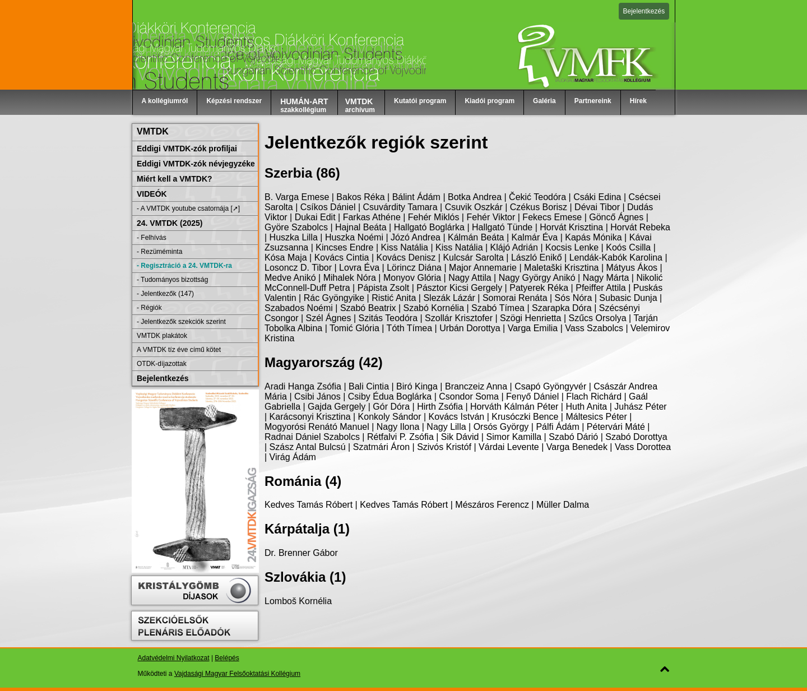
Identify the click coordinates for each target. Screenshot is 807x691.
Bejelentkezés (644, 11)
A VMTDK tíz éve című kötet (179, 350)
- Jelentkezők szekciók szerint (181, 322)
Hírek (638, 101)
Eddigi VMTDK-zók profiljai (187, 148)
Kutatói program (420, 101)
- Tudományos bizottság (172, 280)
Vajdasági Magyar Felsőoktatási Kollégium (237, 674)
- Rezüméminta (159, 252)
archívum (360, 105)
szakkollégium (304, 105)
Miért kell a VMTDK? (174, 178)
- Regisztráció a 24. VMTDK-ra (184, 266)
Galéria (544, 101)
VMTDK (153, 131)
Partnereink (592, 101)
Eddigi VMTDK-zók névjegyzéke (196, 163)
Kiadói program (489, 101)
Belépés (227, 658)
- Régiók (149, 308)
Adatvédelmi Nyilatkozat (174, 658)
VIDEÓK (152, 193)
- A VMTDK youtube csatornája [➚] (188, 208)
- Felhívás (151, 238)
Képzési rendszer (234, 101)
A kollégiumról (165, 101)
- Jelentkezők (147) (165, 294)
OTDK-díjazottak (162, 364)
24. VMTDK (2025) (169, 223)
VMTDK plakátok (162, 336)
